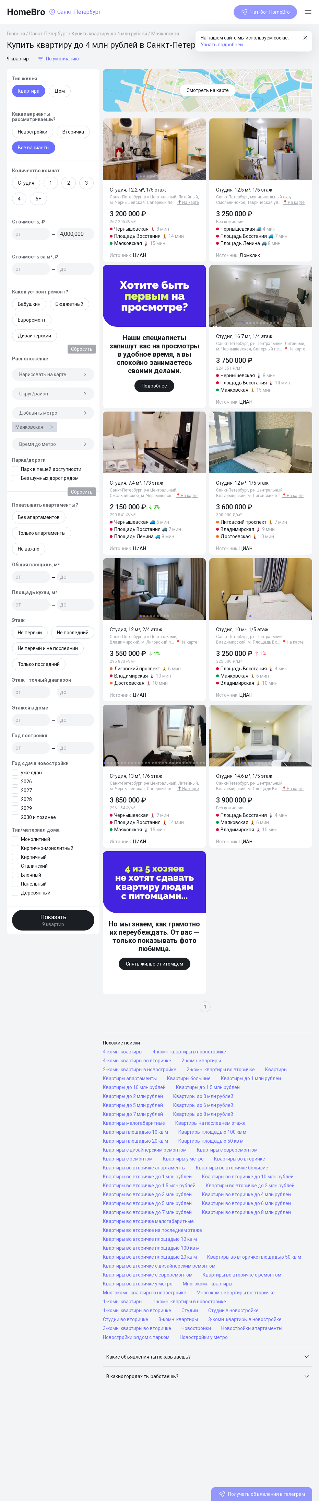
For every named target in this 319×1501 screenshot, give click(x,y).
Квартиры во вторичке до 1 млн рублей (147, 1176)
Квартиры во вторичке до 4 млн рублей (246, 1194)
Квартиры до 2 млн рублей (133, 1096)
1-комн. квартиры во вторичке (137, 1310)
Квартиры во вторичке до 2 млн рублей (250, 1185)
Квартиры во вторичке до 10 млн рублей (248, 1176)
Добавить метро (53, 413)
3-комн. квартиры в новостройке (245, 1319)
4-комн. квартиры (122, 1051)
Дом (60, 91)
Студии (189, 1310)
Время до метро (53, 444)
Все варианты (33, 147)
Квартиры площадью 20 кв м (135, 1141)
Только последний (39, 664)
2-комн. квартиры (201, 1060)
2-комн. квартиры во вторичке (221, 1069)
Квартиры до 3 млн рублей (203, 1096)
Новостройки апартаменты (251, 1328)
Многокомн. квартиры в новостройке (144, 1292)
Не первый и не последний (48, 648)
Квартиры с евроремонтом (227, 1150)
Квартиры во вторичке (239, 1159)
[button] (207, 1357)
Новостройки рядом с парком (136, 1337)
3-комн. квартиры (178, 1319)
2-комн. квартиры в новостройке (139, 1069)
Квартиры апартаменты (130, 1078)
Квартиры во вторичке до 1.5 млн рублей (149, 1185)
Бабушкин (29, 304)
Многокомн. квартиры (207, 1283)
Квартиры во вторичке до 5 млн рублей (147, 1203)
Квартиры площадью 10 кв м (135, 1132)
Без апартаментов (39, 517)
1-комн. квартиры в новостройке (189, 1301)
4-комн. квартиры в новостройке (189, 1051)
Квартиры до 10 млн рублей (134, 1087)
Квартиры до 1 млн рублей (251, 1078)
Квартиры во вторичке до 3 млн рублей (147, 1194)
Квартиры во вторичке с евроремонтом (147, 1275)
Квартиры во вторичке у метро (138, 1283)
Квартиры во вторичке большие (232, 1167)
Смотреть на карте (208, 90)
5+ (38, 198)
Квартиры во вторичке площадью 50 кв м (254, 1257)
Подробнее (154, 386)
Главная (16, 33)
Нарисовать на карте (53, 374)
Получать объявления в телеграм (261, 1494)
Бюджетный (69, 304)
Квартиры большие (189, 1078)
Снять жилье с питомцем (154, 964)
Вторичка (73, 132)
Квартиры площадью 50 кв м (211, 1141)
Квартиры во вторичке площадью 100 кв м (151, 1248)
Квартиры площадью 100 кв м (212, 1132)
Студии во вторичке (125, 1319)
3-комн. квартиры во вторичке (137, 1328)
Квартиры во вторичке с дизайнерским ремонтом (159, 1266)
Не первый (30, 632)
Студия (26, 183)
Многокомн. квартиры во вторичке (236, 1292)
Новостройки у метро (204, 1337)
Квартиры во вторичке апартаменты (144, 1167)
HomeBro (26, 12)
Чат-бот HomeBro (265, 12)
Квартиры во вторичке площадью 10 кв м (150, 1239)
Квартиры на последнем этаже (210, 1123)
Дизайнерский (34, 335)
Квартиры (276, 1069)
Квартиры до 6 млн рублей (203, 1105)
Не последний (72, 632)
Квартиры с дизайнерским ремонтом (145, 1150)
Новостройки (32, 132)
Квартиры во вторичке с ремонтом (242, 1275)
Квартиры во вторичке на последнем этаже (152, 1230)
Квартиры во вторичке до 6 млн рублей (246, 1203)
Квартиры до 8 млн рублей (203, 1114)
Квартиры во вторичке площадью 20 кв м (150, 1257)
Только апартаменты (42, 533)
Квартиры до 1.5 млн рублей (208, 1087)
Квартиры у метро (183, 1159)
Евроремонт (32, 320)
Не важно (28, 549)
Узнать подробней (222, 44)
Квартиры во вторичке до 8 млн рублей (246, 1212)
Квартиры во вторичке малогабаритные (148, 1221)
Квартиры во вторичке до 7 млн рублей (147, 1212)
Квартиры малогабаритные (134, 1123)
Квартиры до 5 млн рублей (133, 1105)
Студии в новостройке (233, 1310)
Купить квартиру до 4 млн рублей (109, 33)
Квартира (28, 91)
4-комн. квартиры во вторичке (137, 1060)
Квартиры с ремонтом (128, 1159)
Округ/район (53, 393)
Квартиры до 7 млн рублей (133, 1114)
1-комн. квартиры (122, 1301)
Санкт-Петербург (48, 33)
